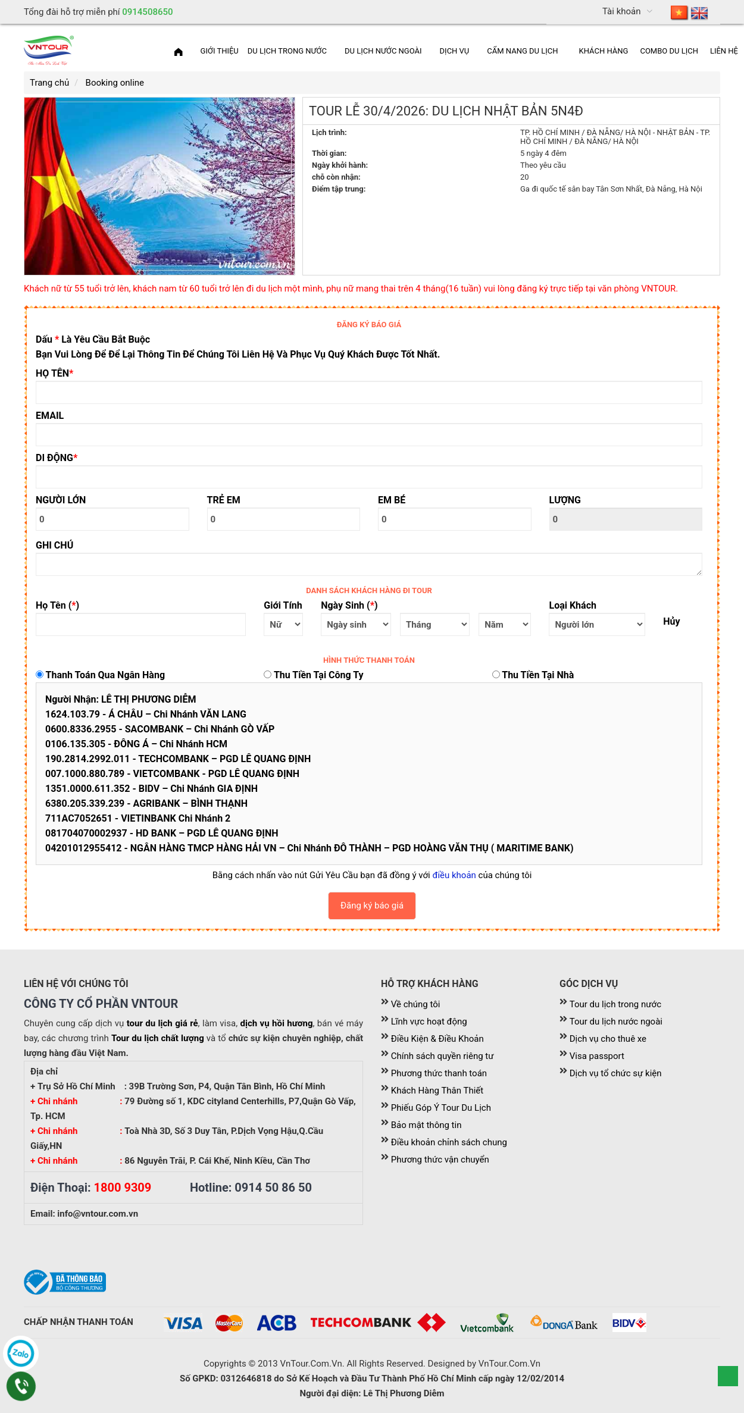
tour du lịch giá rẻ (162, 1023)
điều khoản (454, 875)
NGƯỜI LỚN (61, 500)
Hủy (671, 621)
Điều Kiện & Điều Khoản (437, 1038)
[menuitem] (689, 12)
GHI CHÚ (54, 545)
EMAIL (50, 415)
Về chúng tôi (415, 1004)
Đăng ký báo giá (372, 905)
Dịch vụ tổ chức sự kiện (616, 1073)
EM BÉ (391, 500)
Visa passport (597, 1056)
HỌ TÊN (54, 373)
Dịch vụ (455, 50)
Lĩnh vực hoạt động (429, 1021)
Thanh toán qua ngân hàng (100, 675)
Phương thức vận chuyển (440, 1159)
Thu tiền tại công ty (313, 675)
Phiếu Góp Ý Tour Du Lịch (441, 1107)
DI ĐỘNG (56, 457)
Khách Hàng (604, 50)
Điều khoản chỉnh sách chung (449, 1142)
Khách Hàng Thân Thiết (437, 1090)
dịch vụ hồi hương (276, 1023)
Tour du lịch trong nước (615, 1004)
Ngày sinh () (349, 605)
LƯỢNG (565, 500)
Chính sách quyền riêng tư (442, 1056)
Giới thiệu (220, 50)
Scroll (728, 1376)
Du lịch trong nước (287, 50)
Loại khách (572, 605)
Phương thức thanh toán (439, 1073)
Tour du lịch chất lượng (157, 1038)
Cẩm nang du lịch (522, 50)
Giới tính (283, 605)
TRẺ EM (223, 500)
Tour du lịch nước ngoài (616, 1021)
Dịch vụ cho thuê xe (608, 1038)
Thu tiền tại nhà (533, 675)
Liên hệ (724, 50)
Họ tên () (57, 605)
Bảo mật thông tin (426, 1125)
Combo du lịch (669, 50)
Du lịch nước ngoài (383, 50)
